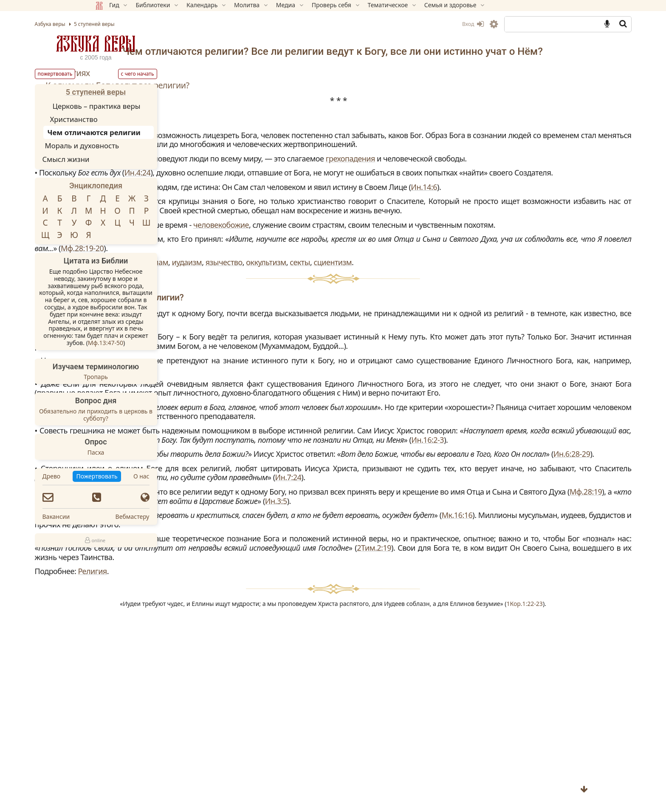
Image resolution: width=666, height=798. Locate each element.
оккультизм (469, 330)
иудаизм (390, 330)
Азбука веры (156, 43)
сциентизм (536, 330)
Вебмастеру (193, 516)
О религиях (271, 85)
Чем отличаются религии (154, 132)
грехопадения (262, 189)
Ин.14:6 (298, 236)
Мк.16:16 (352, 674)
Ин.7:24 (413, 618)
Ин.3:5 (438, 650)
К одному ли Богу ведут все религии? (320, 97)
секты (503, 330)
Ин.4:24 (346, 203)
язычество (427, 330)
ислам (361, 330)
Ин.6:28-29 (452, 585)
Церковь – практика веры (157, 106)
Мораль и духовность (142, 145)
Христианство (134, 119)
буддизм (296, 330)
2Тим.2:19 (495, 716)
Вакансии (116, 516)
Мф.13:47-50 (165, 343)
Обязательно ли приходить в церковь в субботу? (156, 414)
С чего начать (197, 73)
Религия (295, 739)
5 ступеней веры (156, 92)
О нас (202, 476)
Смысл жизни (126, 159)
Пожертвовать (115, 73)
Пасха (156, 452)
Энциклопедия (156, 185)
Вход (412, 24)
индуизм (330, 330)
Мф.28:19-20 (533, 315)
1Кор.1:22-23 (431, 779)
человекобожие (440, 282)
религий (307, 180)
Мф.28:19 (482, 642)
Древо (112, 476)
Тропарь (156, 377)
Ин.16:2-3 (256, 562)
